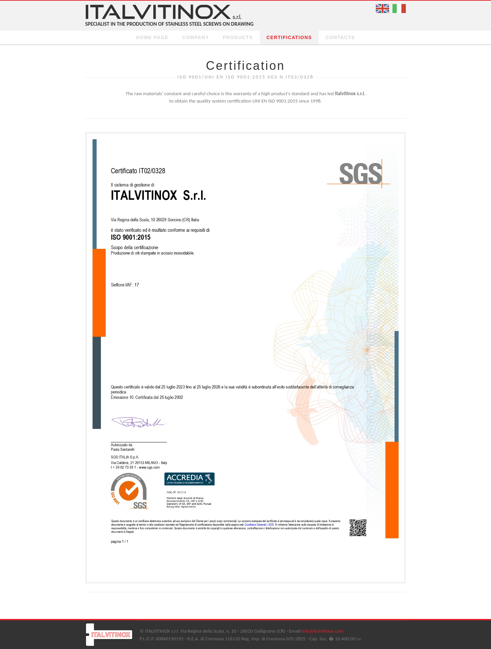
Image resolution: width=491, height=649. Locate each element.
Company (195, 37)
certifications (289, 37)
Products (238, 37)
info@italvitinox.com (323, 631)
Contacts (340, 37)
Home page (152, 37)
